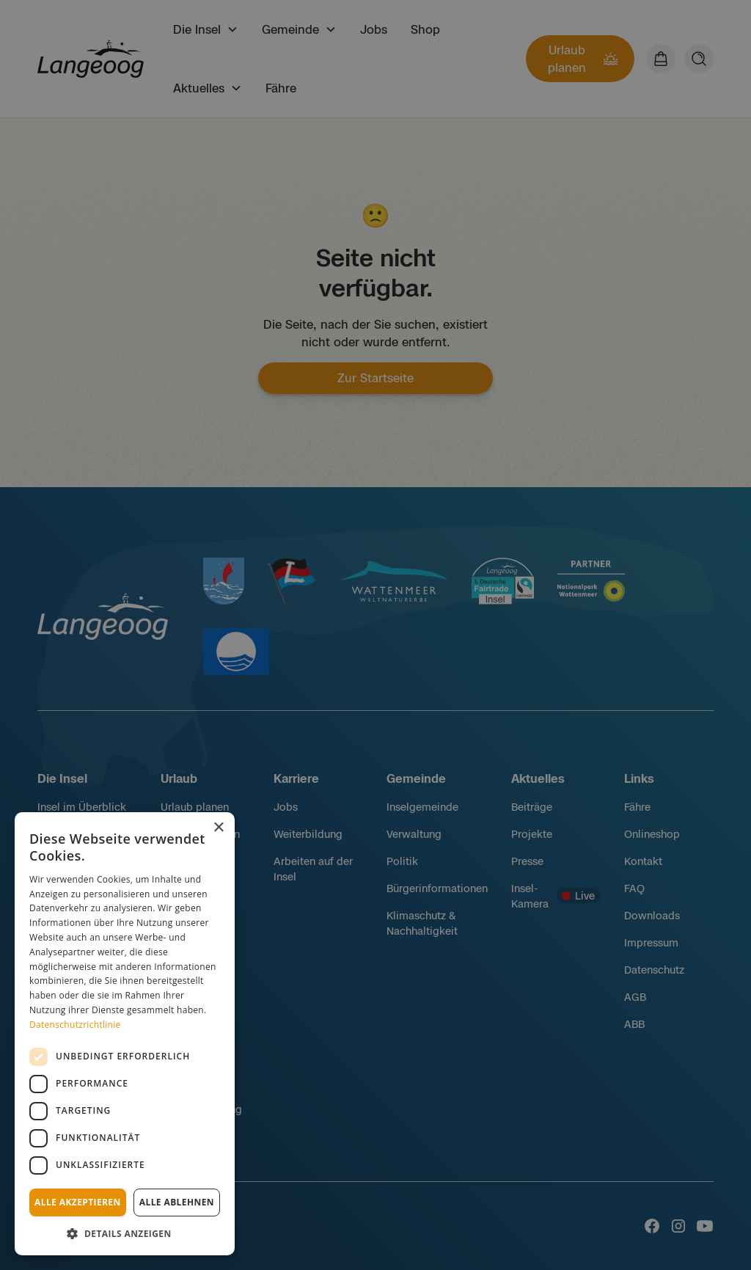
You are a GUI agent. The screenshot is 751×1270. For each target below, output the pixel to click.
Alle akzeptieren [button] (77, 1202)
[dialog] (125, 1033)
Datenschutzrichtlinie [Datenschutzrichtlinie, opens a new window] (75, 1024)
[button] (124, 1233)
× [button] (218, 827)
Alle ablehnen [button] (176, 1202)
